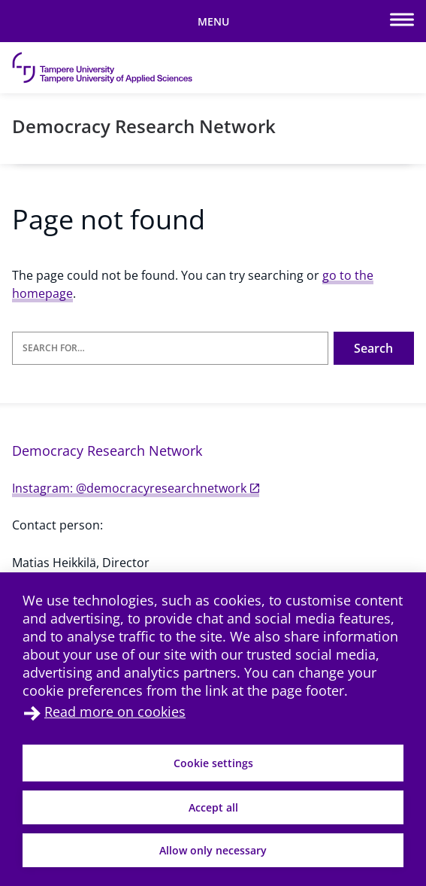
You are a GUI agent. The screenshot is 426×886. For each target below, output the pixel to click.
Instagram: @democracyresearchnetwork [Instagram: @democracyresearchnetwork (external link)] (135, 488)
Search (373, 348)
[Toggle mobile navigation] (213, 21)
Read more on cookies (115, 711)
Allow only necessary (213, 850)
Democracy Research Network (144, 126)
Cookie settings (213, 763)
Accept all (213, 807)
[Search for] (170, 349)
